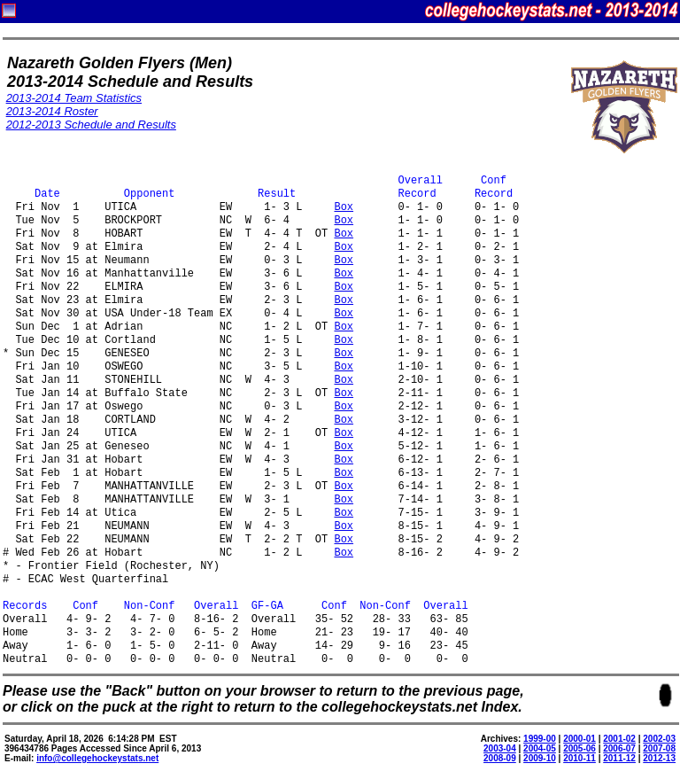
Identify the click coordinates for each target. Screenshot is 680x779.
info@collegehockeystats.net (97, 758)
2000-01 (579, 739)
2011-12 (619, 758)
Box (343, 207)
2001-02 (619, 739)
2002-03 (659, 739)
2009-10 (539, 758)
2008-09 (499, 758)
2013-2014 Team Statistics (74, 98)
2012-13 (659, 758)
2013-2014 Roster (52, 111)
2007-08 (659, 748)
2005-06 (579, 748)
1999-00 (539, 739)
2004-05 (539, 748)
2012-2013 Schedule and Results (91, 124)
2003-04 (499, 748)
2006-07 (619, 748)
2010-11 (579, 758)
